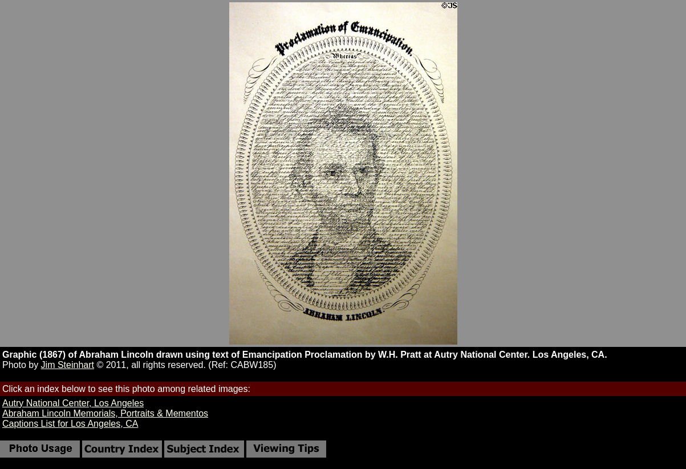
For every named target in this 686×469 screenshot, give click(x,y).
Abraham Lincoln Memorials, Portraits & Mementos (105, 413)
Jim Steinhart (67, 365)
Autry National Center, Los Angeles (73, 403)
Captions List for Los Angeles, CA (70, 423)
